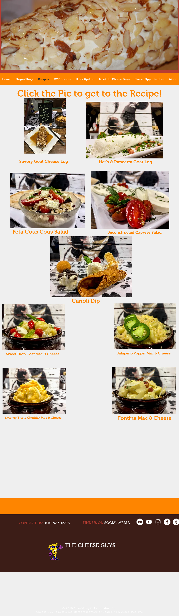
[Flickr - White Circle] (139, 522)
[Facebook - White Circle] (167, 522)
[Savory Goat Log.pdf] (44, 126)
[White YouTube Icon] (149, 522)
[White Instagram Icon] (158, 522)
